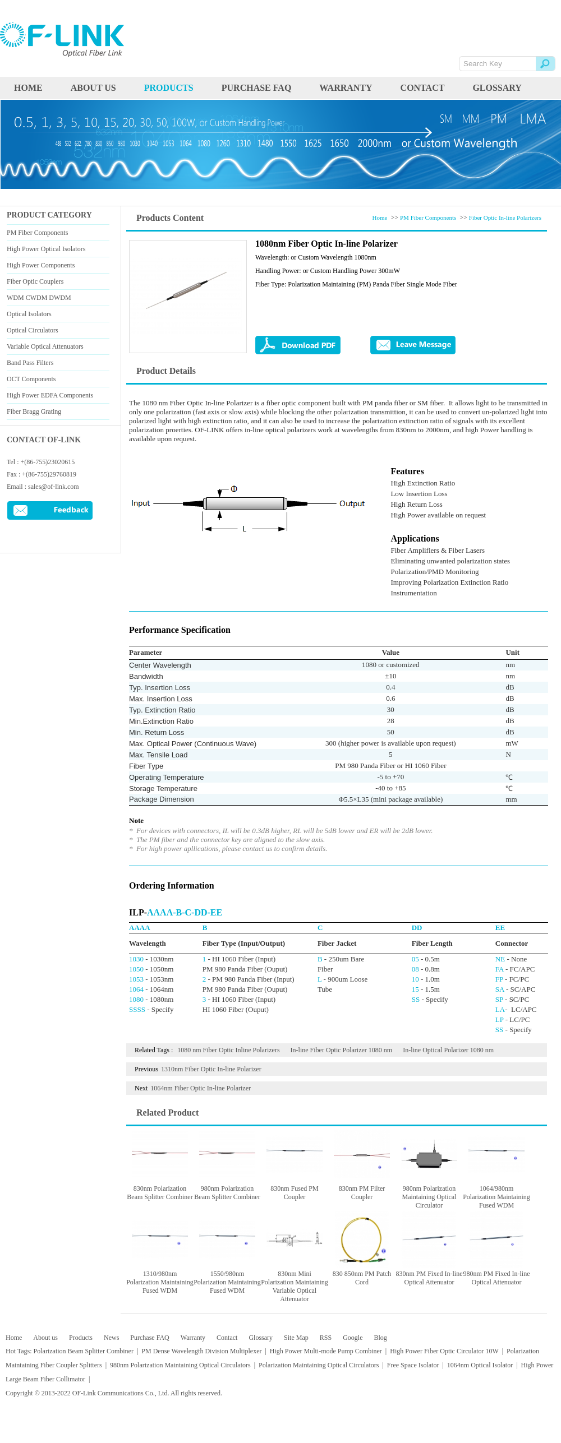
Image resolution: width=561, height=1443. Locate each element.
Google (352, 1338)
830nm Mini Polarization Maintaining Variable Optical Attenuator (294, 1286)
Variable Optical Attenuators (45, 346)
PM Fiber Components (37, 233)
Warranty (345, 87)
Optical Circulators (32, 330)
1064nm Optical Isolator (480, 1365)
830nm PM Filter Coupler (362, 1193)
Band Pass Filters (30, 363)
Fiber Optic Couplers (35, 281)
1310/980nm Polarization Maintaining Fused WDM (160, 1282)
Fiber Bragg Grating (34, 411)
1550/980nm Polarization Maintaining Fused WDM (227, 1282)
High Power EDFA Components (50, 395)
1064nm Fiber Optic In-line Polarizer (200, 1088)
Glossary (496, 87)
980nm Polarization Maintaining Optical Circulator (429, 1197)
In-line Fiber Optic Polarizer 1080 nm (342, 1050)
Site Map (296, 1338)
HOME (28, 87)
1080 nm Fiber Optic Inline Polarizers (228, 1050)
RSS (326, 1338)
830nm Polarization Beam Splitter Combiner (159, 1193)
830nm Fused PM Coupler (294, 1193)
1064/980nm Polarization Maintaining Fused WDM (496, 1197)
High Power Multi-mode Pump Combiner (326, 1351)
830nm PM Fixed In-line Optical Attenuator (429, 1278)
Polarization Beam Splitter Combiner (84, 1351)
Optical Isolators (29, 314)
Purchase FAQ (257, 87)
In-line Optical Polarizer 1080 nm (448, 1050)
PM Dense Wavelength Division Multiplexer (201, 1351)
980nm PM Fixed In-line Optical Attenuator (496, 1278)
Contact (423, 87)
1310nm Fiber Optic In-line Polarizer (211, 1069)
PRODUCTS (169, 87)
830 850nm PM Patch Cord (362, 1278)
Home (380, 217)
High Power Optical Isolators (46, 249)
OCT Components (31, 379)
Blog (380, 1338)
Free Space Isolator (413, 1365)
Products (81, 1338)
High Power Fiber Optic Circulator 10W (444, 1351)
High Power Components (41, 265)
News (111, 1338)
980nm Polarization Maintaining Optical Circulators (180, 1365)
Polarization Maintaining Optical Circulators (319, 1365)
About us (93, 87)
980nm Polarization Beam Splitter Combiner (227, 1193)
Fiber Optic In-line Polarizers (505, 217)
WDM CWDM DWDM (39, 298)
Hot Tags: (19, 1351)
